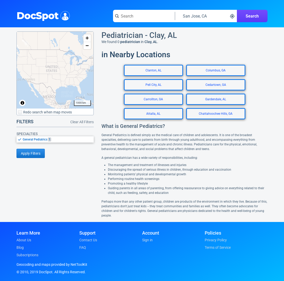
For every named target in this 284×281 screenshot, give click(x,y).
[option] (58, 139)
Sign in (147, 240)
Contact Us (88, 240)
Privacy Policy (216, 240)
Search (252, 16)
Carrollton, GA (153, 99)
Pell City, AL (153, 85)
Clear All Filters (82, 122)
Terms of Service (218, 247)
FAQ (82, 247)
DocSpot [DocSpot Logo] (42, 15)
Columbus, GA (216, 70)
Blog (20, 247)
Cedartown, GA (215, 85)
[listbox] (55, 139)
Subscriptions (27, 255)
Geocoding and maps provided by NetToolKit (51, 264)
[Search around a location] (206, 16)
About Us (23, 240)
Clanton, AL (153, 70)
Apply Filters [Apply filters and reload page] (30, 153)
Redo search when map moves (45, 112)
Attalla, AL (153, 113)
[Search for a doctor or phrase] (144, 16)
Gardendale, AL (215, 99)
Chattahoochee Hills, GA (216, 113)
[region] (55, 70)
